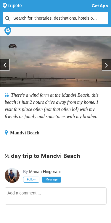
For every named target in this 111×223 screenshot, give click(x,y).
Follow (31, 179)
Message (52, 179)
